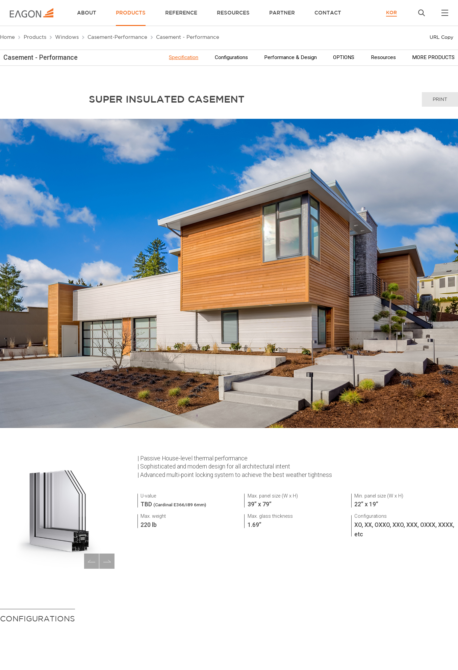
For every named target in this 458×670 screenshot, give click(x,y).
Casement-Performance (117, 37)
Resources (383, 57)
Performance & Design (290, 57)
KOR (391, 12)
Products (35, 37)
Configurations (231, 57)
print (440, 99)
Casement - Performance (187, 37)
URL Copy (441, 37)
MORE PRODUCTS (433, 57)
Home (7, 37)
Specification (183, 57)
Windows (67, 37)
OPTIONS (343, 57)
